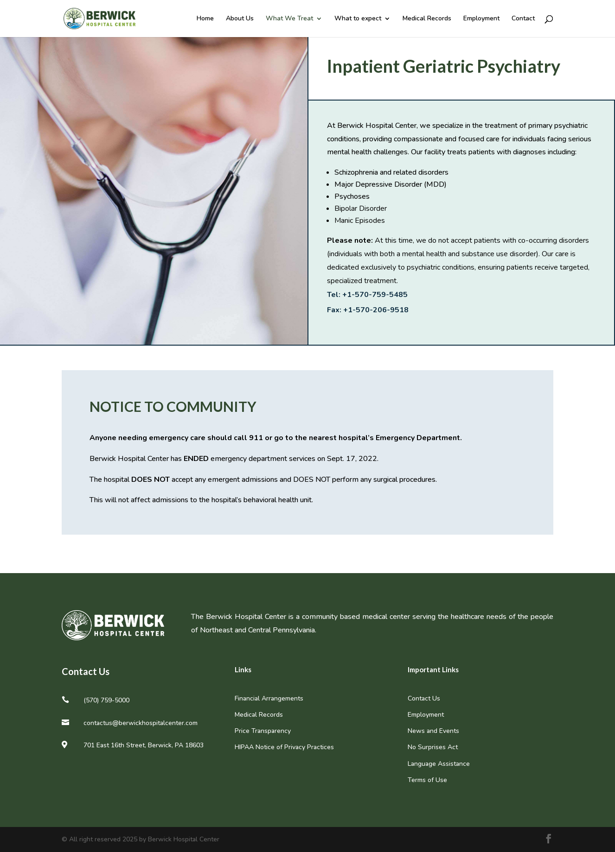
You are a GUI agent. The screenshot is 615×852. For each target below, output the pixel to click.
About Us (240, 19)
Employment (481, 19)
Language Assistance (439, 763)
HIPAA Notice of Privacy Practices (284, 747)
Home (205, 19)
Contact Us (424, 698)
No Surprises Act (433, 747)
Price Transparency (263, 730)
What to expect (357, 19)
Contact (523, 19)
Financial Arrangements (269, 698)
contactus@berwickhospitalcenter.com (140, 723)
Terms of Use (427, 780)
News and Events (433, 730)
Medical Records (427, 19)
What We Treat (289, 19)
